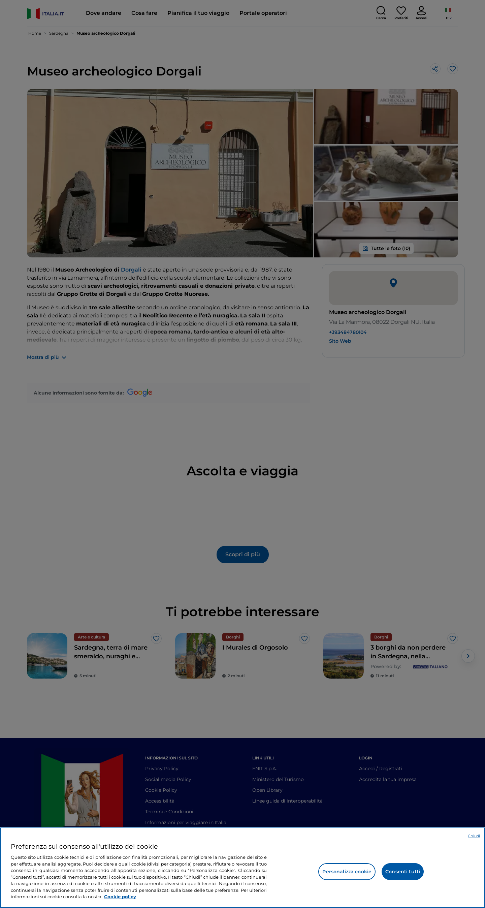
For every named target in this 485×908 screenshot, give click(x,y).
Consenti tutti (402, 872)
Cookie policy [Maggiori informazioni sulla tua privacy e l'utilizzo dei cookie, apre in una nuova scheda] (120, 896)
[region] (242, 867)
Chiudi (474, 836)
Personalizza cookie (346, 872)
